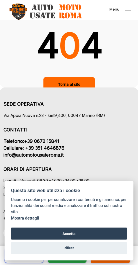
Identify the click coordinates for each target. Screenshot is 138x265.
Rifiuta (68, 248)
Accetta (69, 234)
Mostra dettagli (25, 218)
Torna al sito (69, 84)
